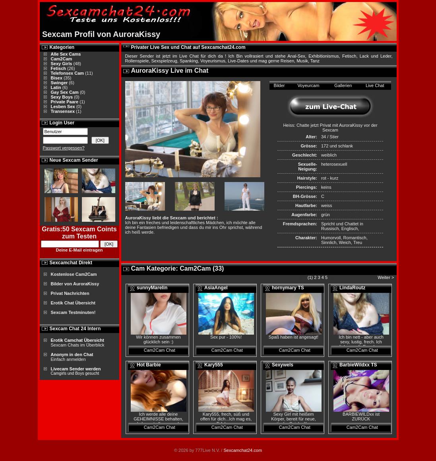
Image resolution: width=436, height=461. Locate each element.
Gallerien (343, 85)
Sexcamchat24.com (242, 450)
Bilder (279, 85)
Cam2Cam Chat (159, 350)
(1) (310, 277)
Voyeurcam (308, 85)
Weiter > (386, 277)
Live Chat (375, 85)
